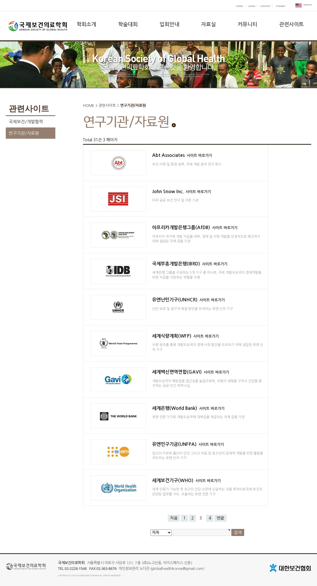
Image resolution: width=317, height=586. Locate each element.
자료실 (208, 24)
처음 (174, 518)
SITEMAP (280, 5)
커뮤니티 (247, 24)
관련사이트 (291, 24)
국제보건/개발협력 (26, 121)
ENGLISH (307, 4)
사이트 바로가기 (199, 155)
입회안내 (169, 24)
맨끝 (220, 518)
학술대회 (128, 24)
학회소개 (86, 24)
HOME (239, 5)
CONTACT (265, 5)
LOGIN (251, 5)
